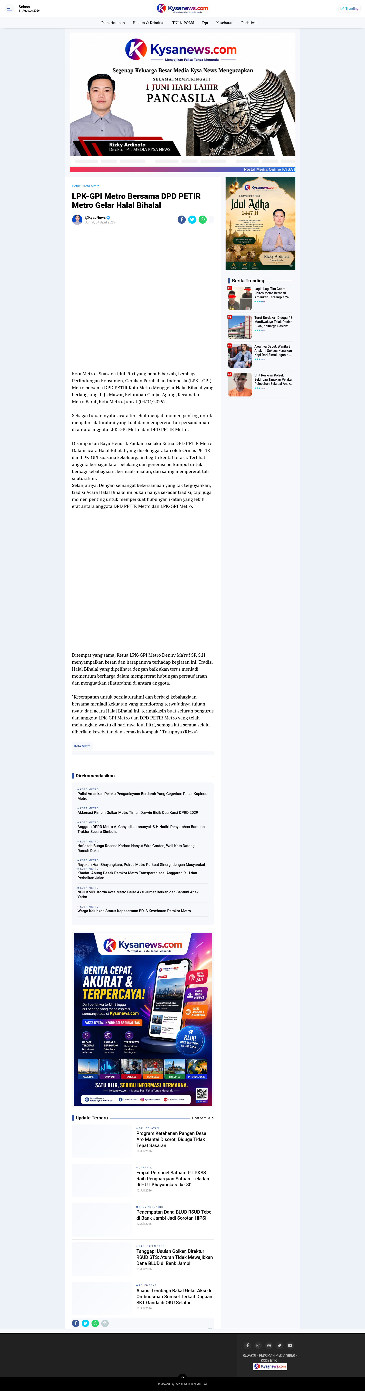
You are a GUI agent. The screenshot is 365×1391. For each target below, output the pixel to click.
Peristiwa (249, 22)
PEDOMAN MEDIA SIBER (277, 1355)
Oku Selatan (149, 1128)
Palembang (148, 1285)
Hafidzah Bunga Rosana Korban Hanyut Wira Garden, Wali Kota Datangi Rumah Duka (137, 848)
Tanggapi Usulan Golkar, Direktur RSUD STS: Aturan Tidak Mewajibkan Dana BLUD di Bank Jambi (174, 1257)
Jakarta (145, 1167)
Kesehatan (224, 22)
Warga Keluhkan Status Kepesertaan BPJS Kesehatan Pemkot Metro (134, 911)
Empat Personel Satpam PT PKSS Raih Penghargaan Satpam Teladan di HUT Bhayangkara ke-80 (172, 1179)
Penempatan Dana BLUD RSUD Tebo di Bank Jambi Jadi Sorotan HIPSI (174, 1215)
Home (76, 186)
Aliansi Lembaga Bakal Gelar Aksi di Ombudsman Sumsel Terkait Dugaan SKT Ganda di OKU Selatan (174, 1296)
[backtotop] (182, 1378)
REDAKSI (249, 1355)
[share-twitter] (192, 220)
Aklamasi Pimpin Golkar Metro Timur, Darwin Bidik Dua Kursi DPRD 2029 (138, 812)
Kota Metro (82, 746)
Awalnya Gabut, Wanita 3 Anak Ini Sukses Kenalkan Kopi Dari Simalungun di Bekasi (273, 351)
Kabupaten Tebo (152, 1246)
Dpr (205, 22)
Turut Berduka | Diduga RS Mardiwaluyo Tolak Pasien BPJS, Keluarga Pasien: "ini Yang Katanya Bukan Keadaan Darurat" (273, 322)
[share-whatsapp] (203, 220)
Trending (351, 8)
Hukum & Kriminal (148, 22)
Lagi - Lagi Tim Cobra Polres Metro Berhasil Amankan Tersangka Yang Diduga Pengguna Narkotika (273, 293)
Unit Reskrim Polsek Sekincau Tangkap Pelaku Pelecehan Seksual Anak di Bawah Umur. (273, 379)
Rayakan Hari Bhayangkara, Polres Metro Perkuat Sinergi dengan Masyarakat (141, 864)
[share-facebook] (182, 220)
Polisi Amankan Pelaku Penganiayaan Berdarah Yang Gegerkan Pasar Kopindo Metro (142, 796)
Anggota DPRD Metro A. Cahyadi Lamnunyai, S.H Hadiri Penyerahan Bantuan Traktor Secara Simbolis (141, 829)
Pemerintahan (113, 22)
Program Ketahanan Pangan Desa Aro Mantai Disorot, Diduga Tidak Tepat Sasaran (171, 1139)
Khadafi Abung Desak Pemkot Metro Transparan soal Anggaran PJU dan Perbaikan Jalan (137, 875)
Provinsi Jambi (151, 1207)
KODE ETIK (269, 1360)
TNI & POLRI (183, 22)
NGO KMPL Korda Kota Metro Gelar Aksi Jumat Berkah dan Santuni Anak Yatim (138, 894)
